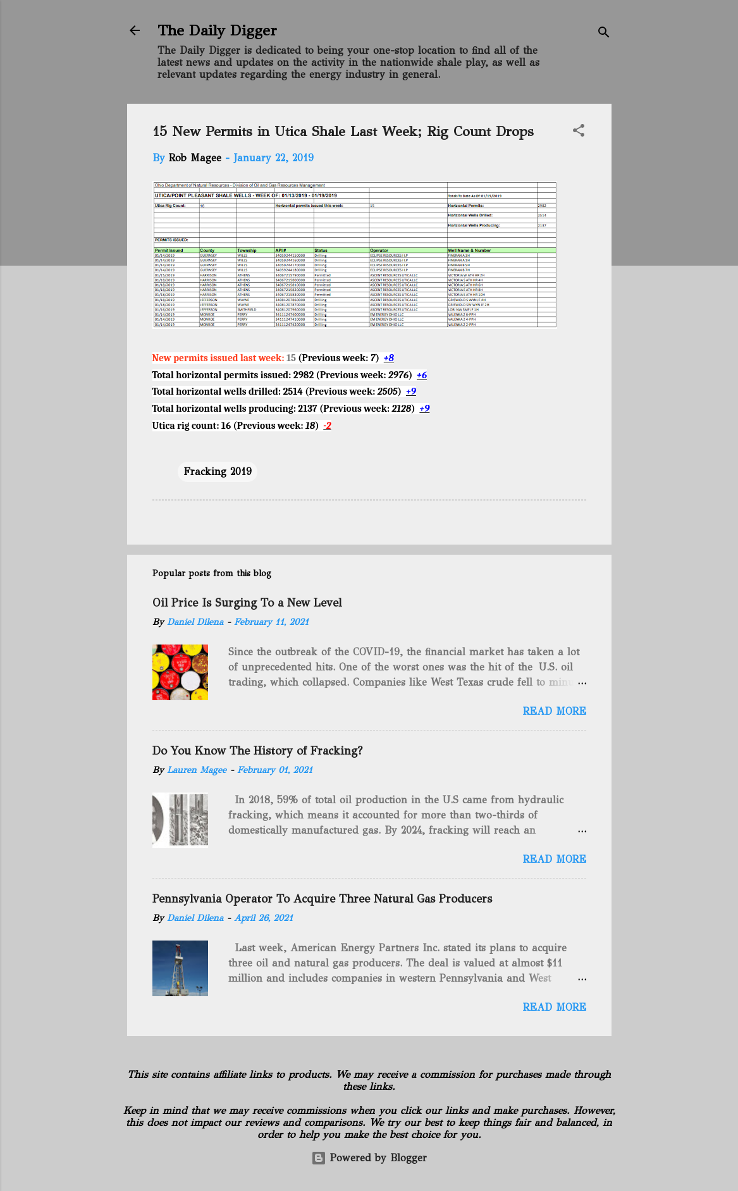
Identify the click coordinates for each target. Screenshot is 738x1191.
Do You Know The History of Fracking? (257, 751)
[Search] (604, 34)
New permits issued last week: (218, 358)
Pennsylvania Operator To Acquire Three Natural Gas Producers (322, 899)
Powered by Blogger (369, 1158)
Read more (554, 711)
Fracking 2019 (217, 472)
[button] (578, 132)
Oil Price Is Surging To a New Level (246, 603)
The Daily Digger (217, 30)
